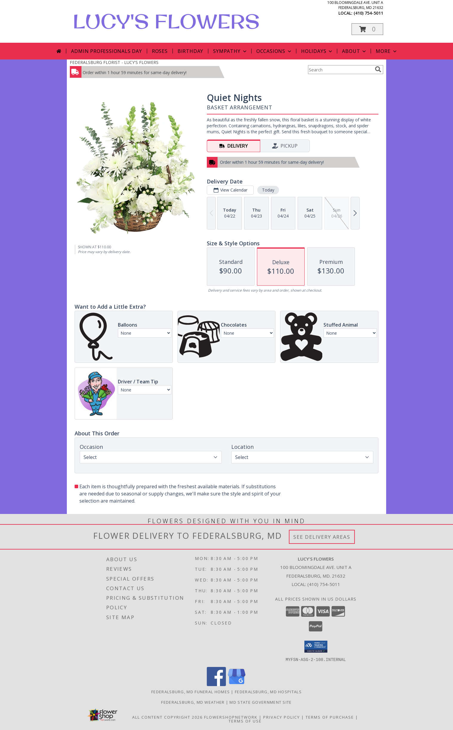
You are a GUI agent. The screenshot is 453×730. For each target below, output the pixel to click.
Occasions (274, 51)
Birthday (190, 51)
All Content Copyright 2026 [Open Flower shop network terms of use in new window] (167, 717)
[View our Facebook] (216, 684)
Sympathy (230, 51)
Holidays (317, 51)
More (386, 51)
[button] (367, 29)
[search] (378, 69)
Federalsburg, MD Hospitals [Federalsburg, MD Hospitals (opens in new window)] (268, 691)
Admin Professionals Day (106, 51)
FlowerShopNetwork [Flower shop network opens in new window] (231, 717)
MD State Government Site (260, 702)
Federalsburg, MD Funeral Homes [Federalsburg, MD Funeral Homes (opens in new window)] (190, 691)
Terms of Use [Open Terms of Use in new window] (245, 720)
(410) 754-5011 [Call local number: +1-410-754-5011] (368, 13)
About (354, 51)
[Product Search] (340, 69)
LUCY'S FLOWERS (166, 21)
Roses (160, 51)
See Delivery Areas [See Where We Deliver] (321, 536)
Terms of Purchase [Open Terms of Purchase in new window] (330, 717)
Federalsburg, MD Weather (192, 702)
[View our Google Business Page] (236, 684)
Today (268, 190)
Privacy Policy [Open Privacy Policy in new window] (281, 717)
